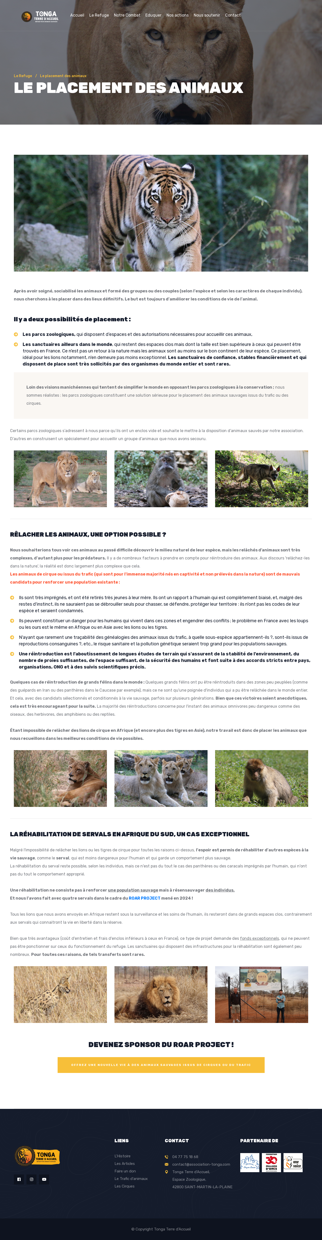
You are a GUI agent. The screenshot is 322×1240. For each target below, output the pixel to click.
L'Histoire (122, 1156)
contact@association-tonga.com (201, 1164)
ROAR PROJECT (144, 898)
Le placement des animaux (63, 76)
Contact (233, 15)
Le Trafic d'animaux (131, 1178)
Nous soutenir (207, 15)
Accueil (77, 15)
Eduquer (153, 15)
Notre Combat (127, 15)
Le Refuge (99, 15)
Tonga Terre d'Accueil (172, 1229)
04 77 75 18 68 (185, 1157)
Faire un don (125, 1171)
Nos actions (178, 15)
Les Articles (124, 1163)
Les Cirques (124, 1186)
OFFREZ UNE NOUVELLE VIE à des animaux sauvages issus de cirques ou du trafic (161, 1065)
